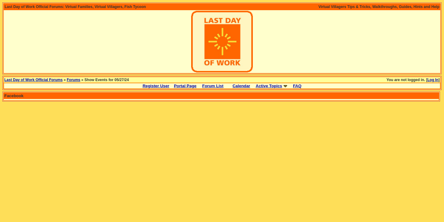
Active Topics (269, 86)
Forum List (213, 86)
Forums (73, 80)
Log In (432, 80)
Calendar (241, 86)
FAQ (297, 86)
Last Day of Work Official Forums (33, 80)
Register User (155, 86)
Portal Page (185, 86)
